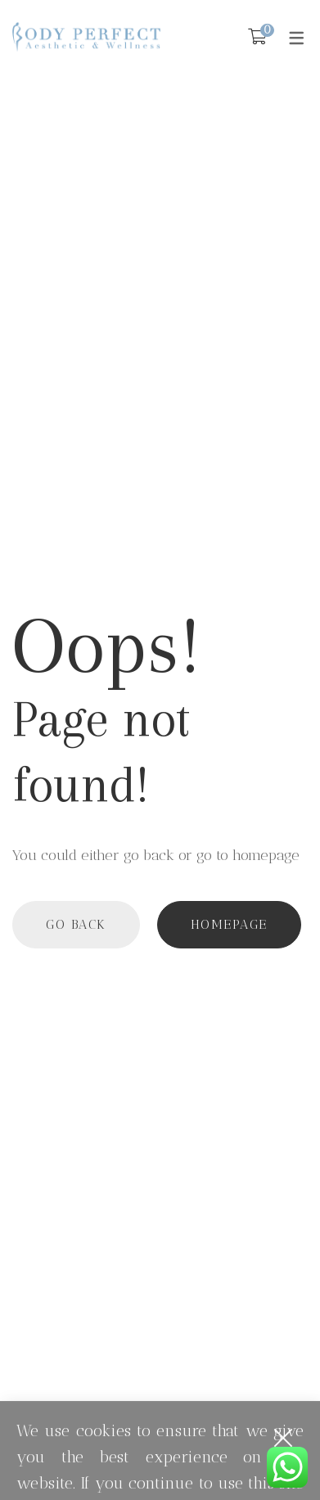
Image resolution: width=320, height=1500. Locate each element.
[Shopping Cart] (257, 37)
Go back (76, 924)
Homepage (229, 924)
